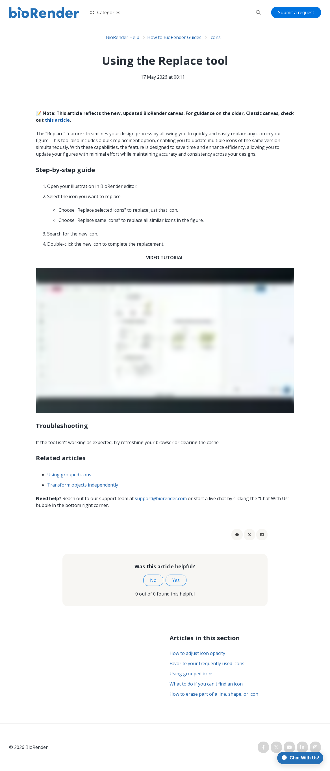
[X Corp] (249, 534)
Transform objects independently (83, 485)
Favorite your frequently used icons (207, 663)
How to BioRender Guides (174, 37)
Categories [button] (105, 12)
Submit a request (296, 12)
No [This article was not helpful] (153, 580)
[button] (258, 12)
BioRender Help (122, 37)
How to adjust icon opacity (197, 653)
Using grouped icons (69, 475)
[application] (297, 758)
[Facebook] (237, 534)
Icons (215, 37)
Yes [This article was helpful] (176, 580)
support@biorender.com (161, 498)
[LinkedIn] (262, 534)
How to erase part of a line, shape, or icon (214, 694)
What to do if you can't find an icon (206, 684)
